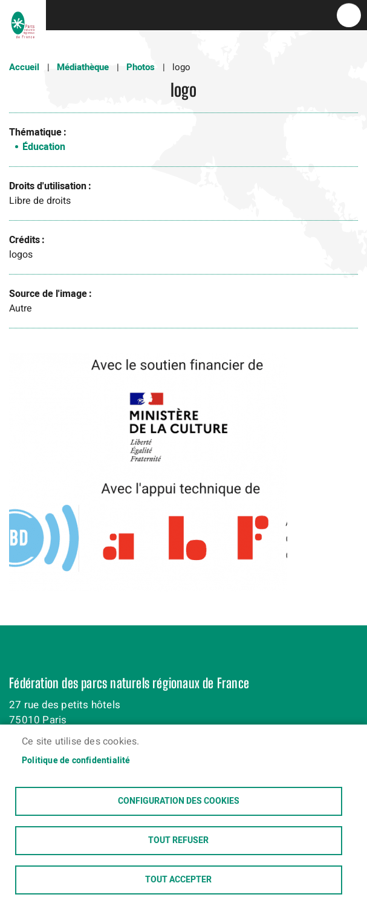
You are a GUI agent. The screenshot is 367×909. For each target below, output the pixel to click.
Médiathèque (83, 67)
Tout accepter (178, 880)
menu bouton (349, 15)
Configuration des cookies (178, 801)
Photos (140, 67)
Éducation (43, 147)
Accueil (24, 67)
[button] (148, 476)
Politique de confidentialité (76, 761)
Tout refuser (178, 841)
